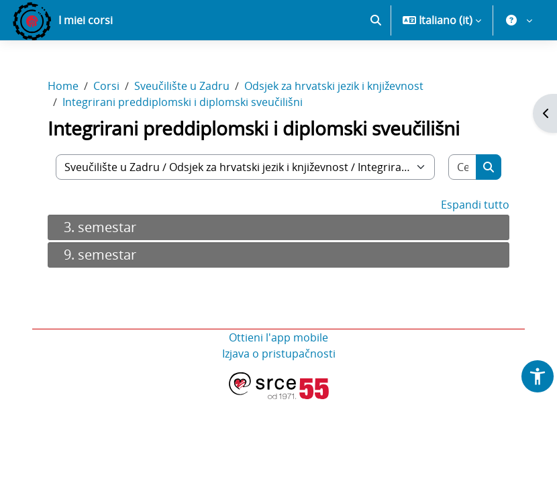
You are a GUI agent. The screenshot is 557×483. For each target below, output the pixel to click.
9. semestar (100, 255)
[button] (376, 20)
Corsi (106, 85)
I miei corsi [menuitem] (85, 20)
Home (63, 85)
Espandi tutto (475, 204)
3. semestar (100, 227)
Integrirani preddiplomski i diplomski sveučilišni (182, 102)
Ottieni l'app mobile (278, 337)
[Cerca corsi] (462, 167)
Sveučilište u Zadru (182, 85)
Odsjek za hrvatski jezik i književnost (333, 85)
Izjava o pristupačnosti (279, 353)
